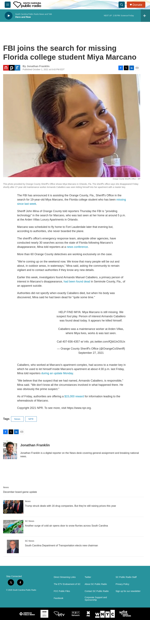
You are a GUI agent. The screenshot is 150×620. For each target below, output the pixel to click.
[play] (8, 15)
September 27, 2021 (91, 352)
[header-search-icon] (122, 5)
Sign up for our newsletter (128, 591)
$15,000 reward (74, 396)
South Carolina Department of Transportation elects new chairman (61, 545)
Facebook (58, 598)
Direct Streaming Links (65, 577)
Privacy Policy (122, 584)
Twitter (88, 577)
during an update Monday (57, 373)
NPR (31, 419)
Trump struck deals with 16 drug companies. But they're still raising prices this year (70, 506)
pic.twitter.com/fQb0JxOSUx (107, 341)
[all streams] (145, 15)
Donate (137, 4)
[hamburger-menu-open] (8, 5)
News (17, 419)
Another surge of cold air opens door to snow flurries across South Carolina (66, 525)
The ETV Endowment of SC (67, 584)
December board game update (20, 492)
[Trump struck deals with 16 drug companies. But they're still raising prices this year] (13, 507)
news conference (77, 246)
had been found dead (77, 281)
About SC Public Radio (96, 584)
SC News (29, 521)
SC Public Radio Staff (126, 577)
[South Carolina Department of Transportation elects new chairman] (13, 546)
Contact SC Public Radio (97, 591)
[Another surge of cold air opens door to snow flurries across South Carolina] (13, 526)
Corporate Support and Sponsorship (96, 598)
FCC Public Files (62, 591)
